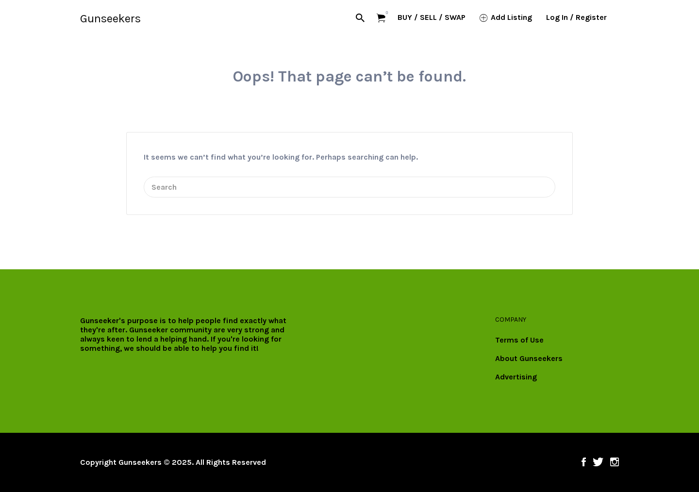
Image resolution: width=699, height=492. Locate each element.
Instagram (614, 462)
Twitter (598, 462)
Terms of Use (519, 339)
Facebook (584, 462)
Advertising (516, 376)
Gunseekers (110, 18)
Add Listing (511, 17)
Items (384, 12)
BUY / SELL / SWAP (432, 17)
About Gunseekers (529, 358)
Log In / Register (576, 17)
